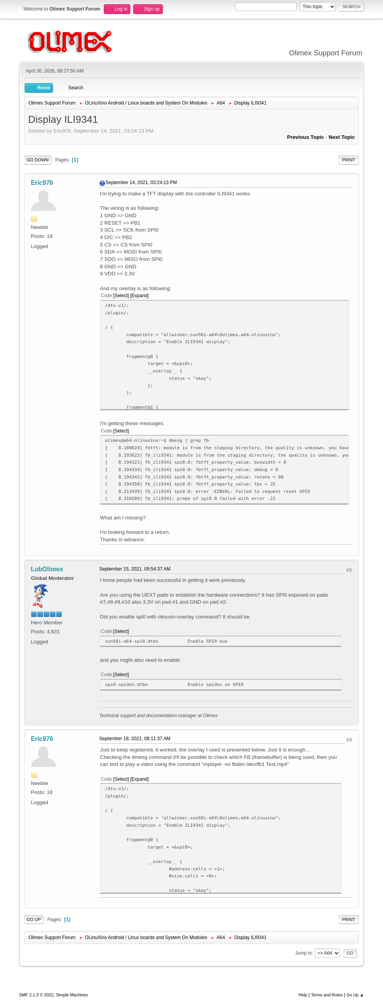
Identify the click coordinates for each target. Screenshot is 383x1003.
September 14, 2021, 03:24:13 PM (141, 182)
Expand (140, 295)
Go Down (38, 160)
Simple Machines (72, 994)
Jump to (303, 953)
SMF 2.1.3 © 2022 (36, 994)
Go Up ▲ (355, 994)
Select (120, 295)
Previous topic (305, 137)
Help (302, 994)
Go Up (34, 919)
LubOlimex (47, 569)
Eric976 (42, 182)
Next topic (342, 137)
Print (348, 160)
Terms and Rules (326, 994)
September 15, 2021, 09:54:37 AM (135, 569)
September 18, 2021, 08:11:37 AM (135, 738)
